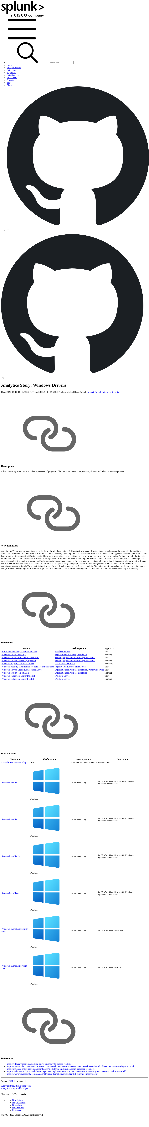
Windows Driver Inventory (14, 676)
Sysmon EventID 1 (10, 804)
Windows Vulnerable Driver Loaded (18, 701)
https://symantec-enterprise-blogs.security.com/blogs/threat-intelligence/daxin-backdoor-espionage (51, 1091)
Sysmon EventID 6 (10, 915)
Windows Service (62, 673)
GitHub (11, 1103)
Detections (17, 395)
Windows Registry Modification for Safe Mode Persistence (28, 688)
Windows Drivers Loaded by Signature (19, 682)
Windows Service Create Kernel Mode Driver (22, 691)
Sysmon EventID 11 (10, 841)
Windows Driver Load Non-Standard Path (20, 679)
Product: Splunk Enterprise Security (103, 414)
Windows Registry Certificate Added (18, 685)
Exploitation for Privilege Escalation (71, 676)
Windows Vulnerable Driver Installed (18, 697)
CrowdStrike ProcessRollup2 (14, 784)
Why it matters (18, 392)
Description (17, 390)
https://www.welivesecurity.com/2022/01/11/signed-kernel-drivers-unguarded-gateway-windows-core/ (52, 1096)
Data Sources (18, 397)
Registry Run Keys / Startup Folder (70, 688)
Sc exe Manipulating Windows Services (19, 673)
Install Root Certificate (65, 685)
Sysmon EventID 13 (11, 878)
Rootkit (58, 679)
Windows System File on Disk (15, 694)
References (17, 400)
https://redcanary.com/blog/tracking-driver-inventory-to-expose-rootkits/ (39, 1086)
